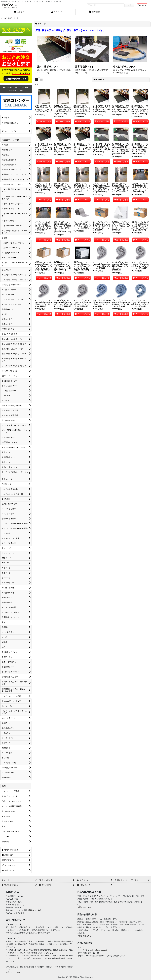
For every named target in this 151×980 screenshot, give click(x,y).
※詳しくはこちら (34, 910)
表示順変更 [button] (98, 80)
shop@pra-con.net (99, 950)
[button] (132, 12)
